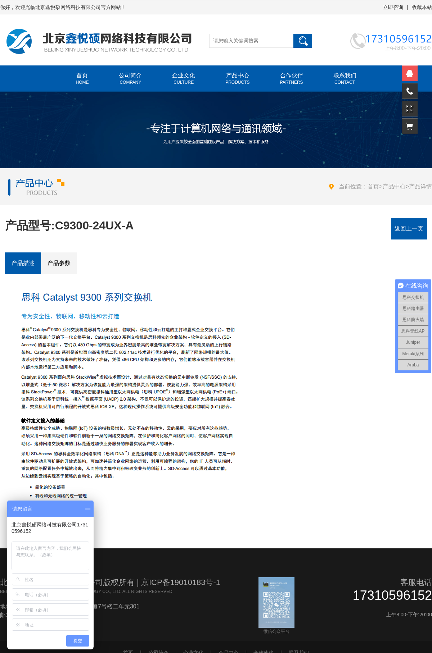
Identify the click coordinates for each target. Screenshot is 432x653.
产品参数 (59, 263)
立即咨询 (393, 7)
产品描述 (23, 263)
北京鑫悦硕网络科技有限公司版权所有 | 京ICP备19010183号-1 (110, 582)
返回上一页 (409, 228)
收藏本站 (422, 7)
